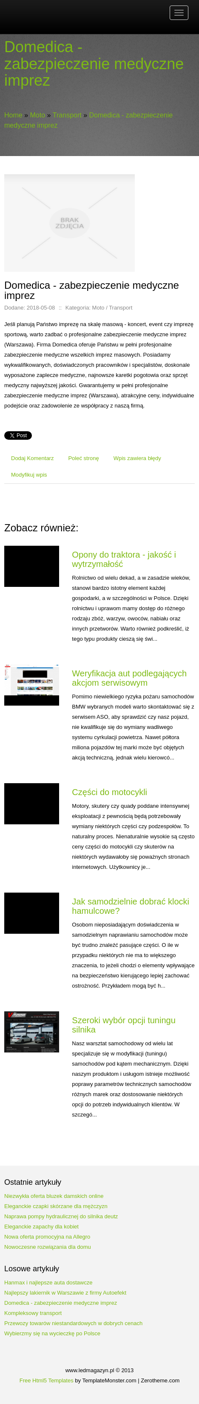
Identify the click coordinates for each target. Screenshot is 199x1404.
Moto (37, 115)
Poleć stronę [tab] (83, 458)
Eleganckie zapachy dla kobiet (41, 1226)
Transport (67, 115)
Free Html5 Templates (47, 1380)
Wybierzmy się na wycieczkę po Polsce (52, 1333)
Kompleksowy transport (33, 1313)
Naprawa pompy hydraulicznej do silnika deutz (61, 1216)
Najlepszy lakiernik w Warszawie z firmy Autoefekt (65, 1293)
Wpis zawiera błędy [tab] (137, 458)
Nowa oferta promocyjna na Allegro (47, 1237)
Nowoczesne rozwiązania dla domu (47, 1247)
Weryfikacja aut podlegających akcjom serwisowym (129, 678)
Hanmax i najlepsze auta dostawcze (48, 1282)
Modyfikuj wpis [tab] (29, 475)
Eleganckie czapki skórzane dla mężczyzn (56, 1206)
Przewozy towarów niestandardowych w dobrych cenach (73, 1323)
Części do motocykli (109, 792)
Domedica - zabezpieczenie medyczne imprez (60, 1303)
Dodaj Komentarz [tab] (32, 458)
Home (13, 115)
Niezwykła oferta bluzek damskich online (53, 1196)
